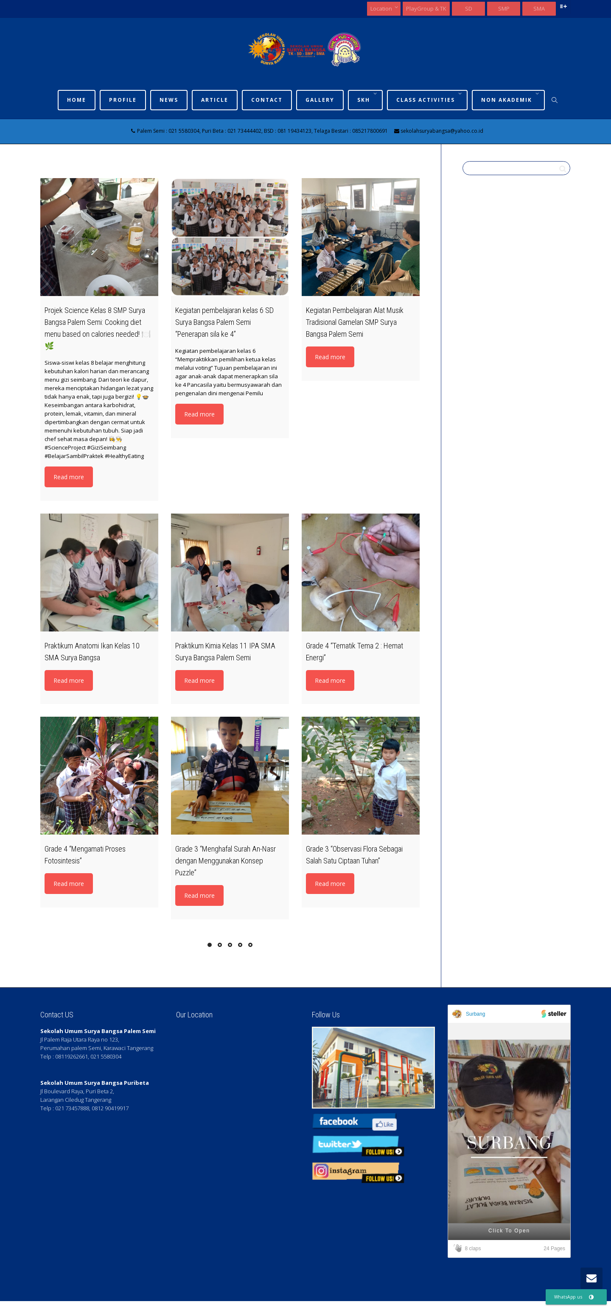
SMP (504, 8)
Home (76, 99)
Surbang (475, 1014)
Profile (123, 99)
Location (381, 8)
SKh (364, 99)
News (169, 99)
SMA (539, 8)
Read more (68, 477)
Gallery (320, 99)
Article (214, 99)
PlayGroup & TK (426, 8)
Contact (267, 99)
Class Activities (426, 99)
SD (468, 8)
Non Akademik (507, 99)
